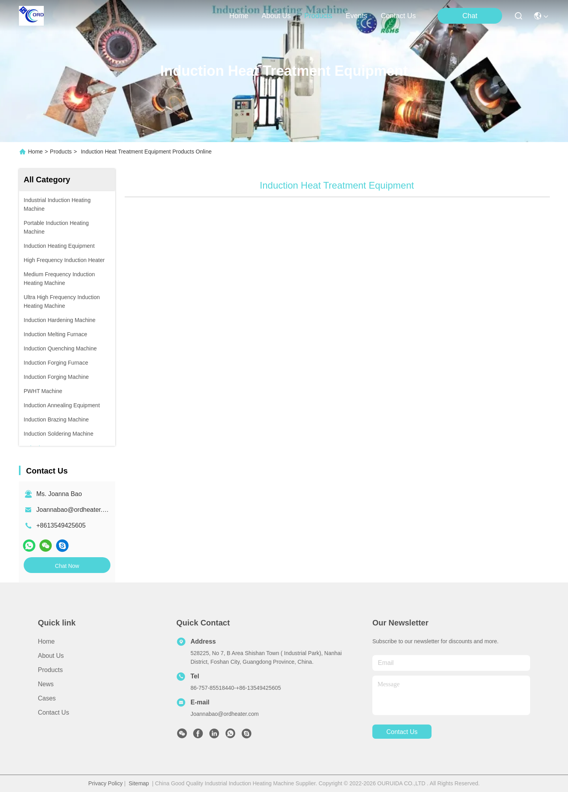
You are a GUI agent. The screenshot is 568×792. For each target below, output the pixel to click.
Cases (47, 698)
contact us (398, 16)
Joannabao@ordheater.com (75, 509)
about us (276, 16)
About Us (51, 655)
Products (61, 151)
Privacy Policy (105, 783)
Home (238, 16)
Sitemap (139, 783)
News (46, 684)
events (356, 16)
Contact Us (53, 712)
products (318, 16)
